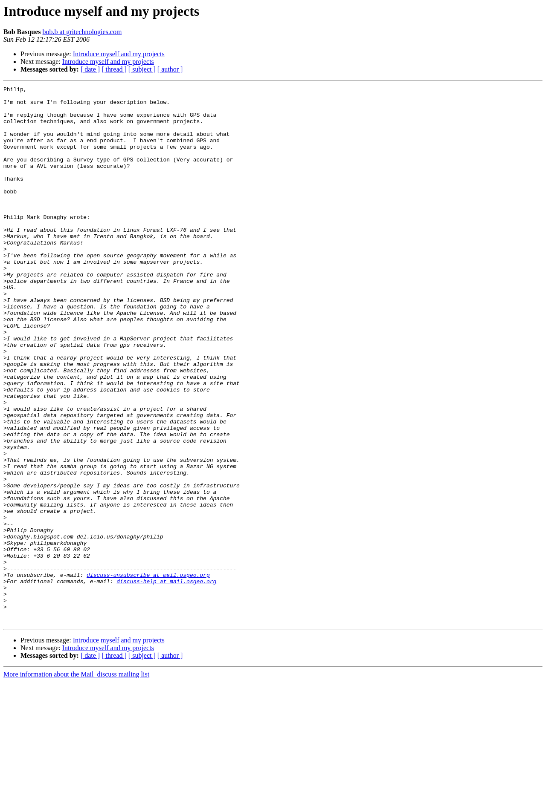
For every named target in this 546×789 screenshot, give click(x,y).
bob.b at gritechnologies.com (82, 31)
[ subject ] (142, 69)
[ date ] (90, 69)
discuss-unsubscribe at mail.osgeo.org (148, 673)
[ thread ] (114, 69)
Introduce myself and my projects (119, 54)
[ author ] (170, 69)
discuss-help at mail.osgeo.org (166, 681)
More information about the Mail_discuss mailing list (76, 781)
